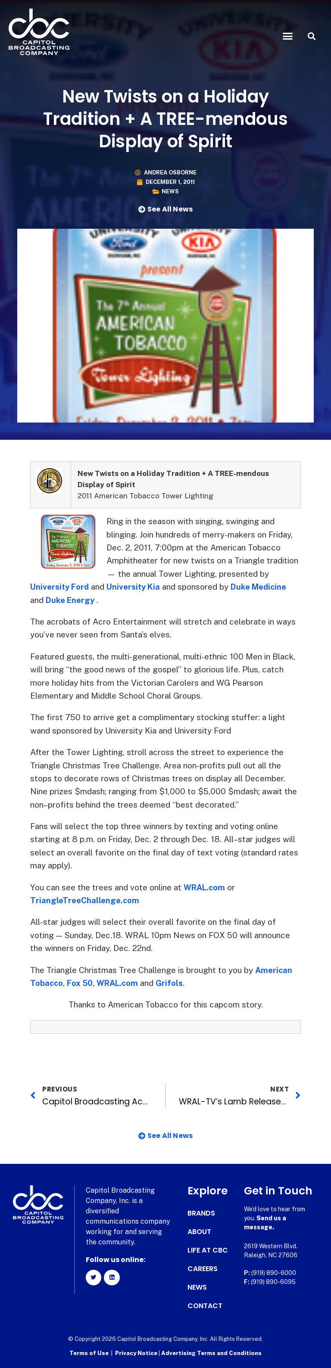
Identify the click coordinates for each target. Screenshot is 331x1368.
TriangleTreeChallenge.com (86, 900)
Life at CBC (207, 1250)
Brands (201, 1213)
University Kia (137, 586)
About (199, 1232)
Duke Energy (71, 600)
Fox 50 (81, 983)
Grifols (174, 983)
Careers (202, 1269)
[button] (288, 36)
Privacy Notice (137, 1353)
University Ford (61, 586)
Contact (204, 1306)
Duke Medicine (265, 586)
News (170, 191)
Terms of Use (89, 1353)
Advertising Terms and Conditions (211, 1353)
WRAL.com (206, 887)
